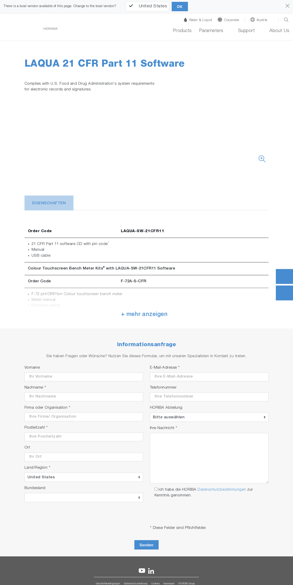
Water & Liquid (198, 20)
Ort (27, 448)
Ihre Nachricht (163, 428)
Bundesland (35, 488)
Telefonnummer (163, 388)
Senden (147, 545)
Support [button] (246, 31)
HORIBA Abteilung (166, 408)
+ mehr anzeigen (144, 315)
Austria (262, 20)
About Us (279, 31)
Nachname (35, 388)
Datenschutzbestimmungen (222, 490)
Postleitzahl (36, 428)
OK (180, 7)
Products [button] (182, 31)
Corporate (231, 20)
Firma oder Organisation (47, 408)
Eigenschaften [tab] (49, 203)
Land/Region (37, 468)
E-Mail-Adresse (165, 368)
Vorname (32, 368)
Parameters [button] (211, 31)
